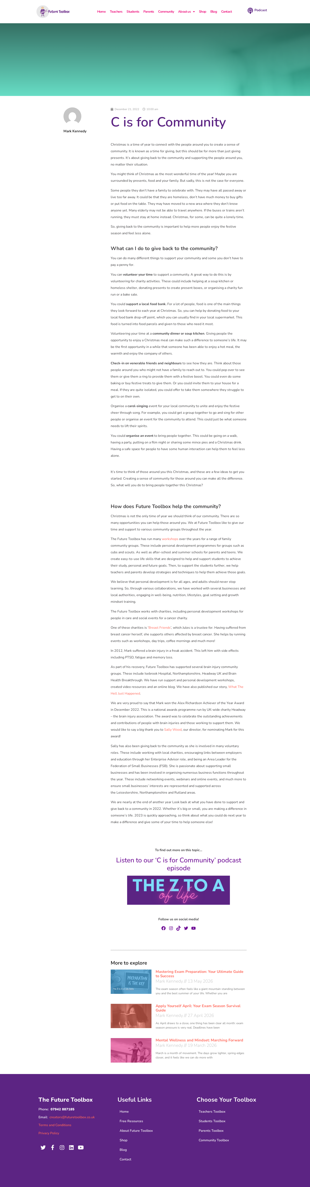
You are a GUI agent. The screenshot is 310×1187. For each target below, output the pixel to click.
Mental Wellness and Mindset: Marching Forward (199, 1040)
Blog (213, 11)
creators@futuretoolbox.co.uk (72, 1117)
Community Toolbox (214, 1140)
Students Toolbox (212, 1121)
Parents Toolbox (211, 1130)
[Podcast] (250, 11)
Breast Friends (160, 627)
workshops (170, 539)
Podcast (260, 10)
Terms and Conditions (54, 1125)
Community (166, 11)
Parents (148, 11)
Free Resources (131, 1121)
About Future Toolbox (136, 1130)
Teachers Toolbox (212, 1111)
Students (132, 11)
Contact (226, 11)
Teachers (116, 11)
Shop (202, 11)
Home (101, 11)
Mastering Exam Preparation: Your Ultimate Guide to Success (199, 974)
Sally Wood (173, 729)
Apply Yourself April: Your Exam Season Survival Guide (198, 1008)
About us (186, 11)
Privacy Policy (48, 1133)
